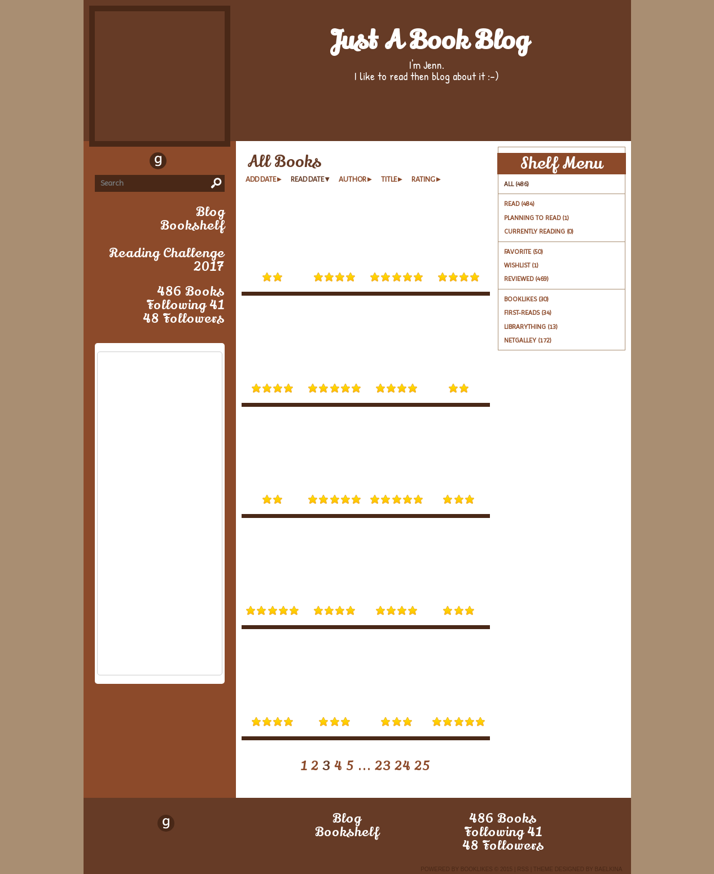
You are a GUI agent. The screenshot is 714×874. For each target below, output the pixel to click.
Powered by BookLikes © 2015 (466, 869)
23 (383, 766)
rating (423, 179)
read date (307, 179)
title (389, 179)
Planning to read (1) (536, 218)
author (352, 179)
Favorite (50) (523, 252)
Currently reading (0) (538, 231)
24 (403, 766)
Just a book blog (429, 40)
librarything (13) (531, 327)
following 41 (185, 305)
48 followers (184, 318)
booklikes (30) (526, 299)
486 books (191, 291)
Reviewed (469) (526, 279)
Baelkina (609, 869)
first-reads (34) (527, 313)
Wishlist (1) (521, 265)
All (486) (516, 184)
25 (422, 766)
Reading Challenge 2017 (167, 260)
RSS (523, 869)
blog (210, 212)
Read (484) (519, 204)
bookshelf (192, 225)
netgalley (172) (527, 340)
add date (261, 179)
